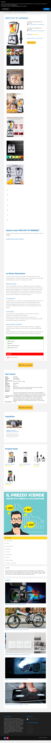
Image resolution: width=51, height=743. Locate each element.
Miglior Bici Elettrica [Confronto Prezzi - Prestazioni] (17, 629)
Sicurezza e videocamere (10, 563)
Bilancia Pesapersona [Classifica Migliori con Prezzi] (16, 704)
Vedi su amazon (31, 42)
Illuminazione (8, 554)
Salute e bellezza (9, 560)
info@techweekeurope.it (33, 718)
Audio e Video (8, 540)
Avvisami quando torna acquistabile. (35, 24)
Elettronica (8, 549)
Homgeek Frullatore (9, 483)
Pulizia (7, 557)
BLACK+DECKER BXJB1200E (24, 464)
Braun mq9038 (36, 464)
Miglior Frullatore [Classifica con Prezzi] (12, 431)
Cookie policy (30, 732)
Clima (7, 543)
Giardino (7, 551)
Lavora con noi (30, 726)
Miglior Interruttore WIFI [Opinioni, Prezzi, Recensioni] (17, 654)
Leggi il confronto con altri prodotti (35, 38)
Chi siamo (29, 725)
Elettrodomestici (9, 546)
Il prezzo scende (31, 728)
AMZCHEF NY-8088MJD (9, 464)
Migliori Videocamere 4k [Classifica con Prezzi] (15, 604)
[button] (49, 2)
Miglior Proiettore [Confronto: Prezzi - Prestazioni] (16, 679)
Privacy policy (30, 730)
